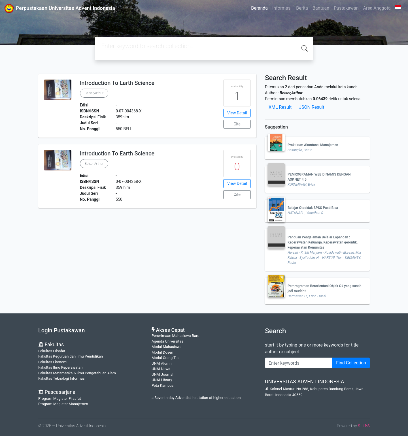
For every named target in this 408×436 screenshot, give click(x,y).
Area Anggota (377, 8)
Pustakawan (346, 8)
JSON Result (311, 107)
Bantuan (321, 8)
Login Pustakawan (61, 330)
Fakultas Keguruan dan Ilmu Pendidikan (70, 356)
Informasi (282, 8)
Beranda (259, 8)
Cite (237, 124)
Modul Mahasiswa (167, 347)
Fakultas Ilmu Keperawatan (60, 367)
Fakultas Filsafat (51, 351)
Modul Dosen (162, 352)
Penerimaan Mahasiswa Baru (175, 336)
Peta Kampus (162, 385)
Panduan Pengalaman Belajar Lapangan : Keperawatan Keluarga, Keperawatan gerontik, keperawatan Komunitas (323, 242)
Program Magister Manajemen (63, 404)
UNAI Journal (162, 374)
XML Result (280, 107)
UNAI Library (162, 380)
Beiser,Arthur (94, 93)
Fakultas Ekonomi (52, 362)
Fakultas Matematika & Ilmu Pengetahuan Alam (77, 373)
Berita (302, 8)
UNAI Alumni (162, 363)
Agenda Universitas (167, 341)
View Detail (237, 113)
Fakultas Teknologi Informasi (62, 378)
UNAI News (161, 369)
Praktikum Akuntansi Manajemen (313, 145)
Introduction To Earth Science (117, 83)
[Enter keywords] (299, 363)
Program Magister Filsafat (59, 398)
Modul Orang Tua (166, 358)
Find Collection (351, 363)
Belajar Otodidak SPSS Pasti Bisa (313, 208)
